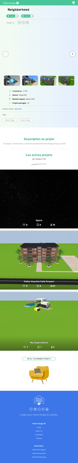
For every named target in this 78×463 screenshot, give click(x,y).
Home (39, 427)
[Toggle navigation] (73, 3)
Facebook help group (39, 457)
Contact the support (39, 450)
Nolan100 (18, 109)
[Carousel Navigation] (39, 53)
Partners (39, 438)
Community (39, 435)
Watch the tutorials (39, 453)
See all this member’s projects (39, 359)
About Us (39, 431)
